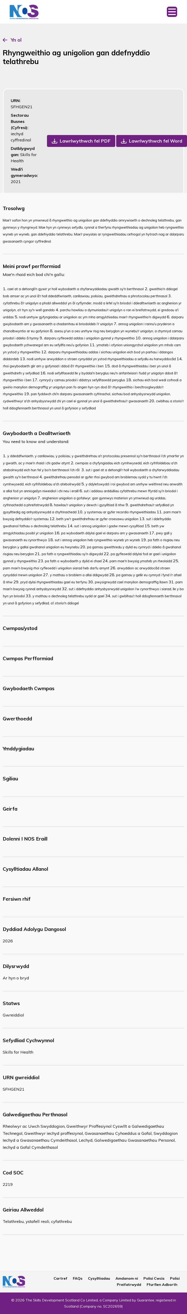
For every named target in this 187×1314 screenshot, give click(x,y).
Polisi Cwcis (154, 1278)
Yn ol (16, 40)
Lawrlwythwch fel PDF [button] (85, 141)
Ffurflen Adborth (162, 1284)
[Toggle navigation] (172, 12)
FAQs (77, 1278)
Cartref (60, 1278)
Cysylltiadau (99, 1278)
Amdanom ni (127, 1278)
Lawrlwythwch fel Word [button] (155, 141)
